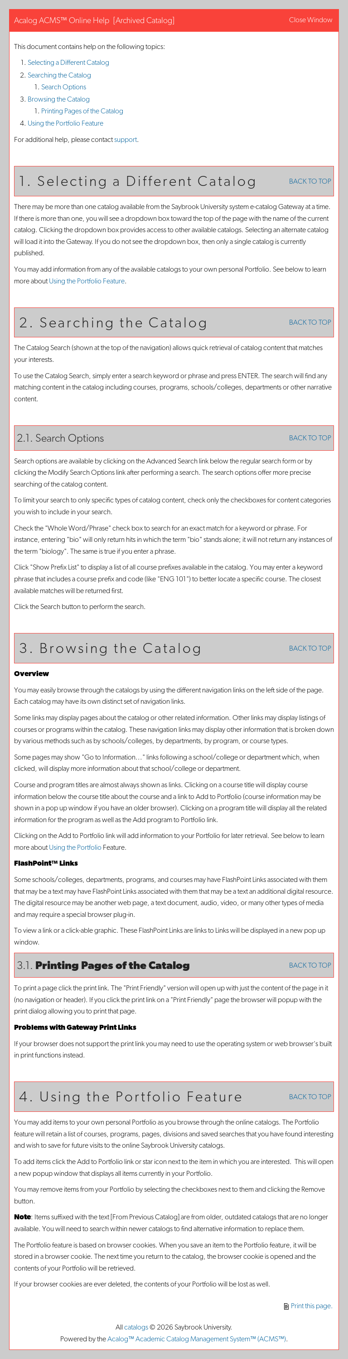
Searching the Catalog (59, 75)
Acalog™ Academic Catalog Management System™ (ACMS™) (196, 1339)
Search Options (63, 87)
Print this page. (308, 1305)
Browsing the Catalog (59, 99)
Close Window (311, 19)
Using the (75, 847)
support (125, 139)
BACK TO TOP (310, 181)
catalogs (136, 1327)
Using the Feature (65, 123)
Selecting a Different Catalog (68, 62)
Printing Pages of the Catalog (82, 111)
